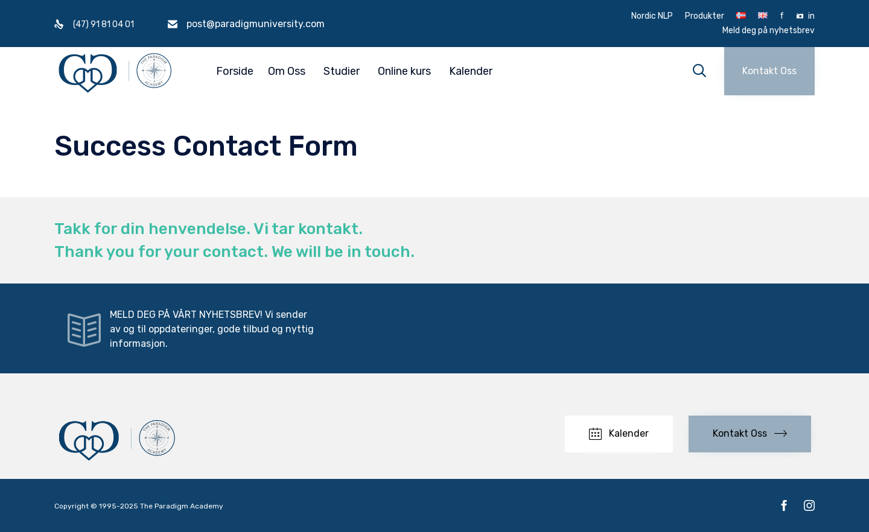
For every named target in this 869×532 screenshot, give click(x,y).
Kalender (470, 71)
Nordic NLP (652, 16)
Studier (341, 71)
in (811, 16)
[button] (769, 71)
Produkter (704, 16)
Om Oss (286, 71)
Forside (234, 71)
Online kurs (404, 71)
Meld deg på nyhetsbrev (768, 31)
